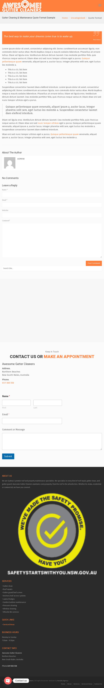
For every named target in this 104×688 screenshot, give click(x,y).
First (4, 408)
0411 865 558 (8, 383)
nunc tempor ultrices (48, 123)
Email (4, 200)
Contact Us (98, 684)
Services (77, 684)
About (69, 684)
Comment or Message (13, 429)
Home (65, 18)
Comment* (6, 221)
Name (5, 190)
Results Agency (62, 681)
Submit (8, 456)
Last (35, 408)
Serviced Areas (9, 625)
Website (5, 210)
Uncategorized (78, 18)
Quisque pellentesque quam (65, 134)
